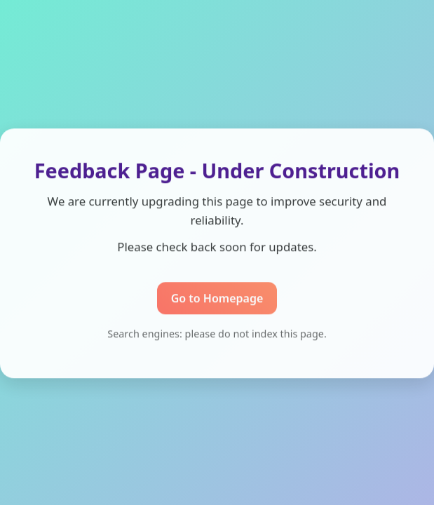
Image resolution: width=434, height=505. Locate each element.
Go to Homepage (217, 299)
